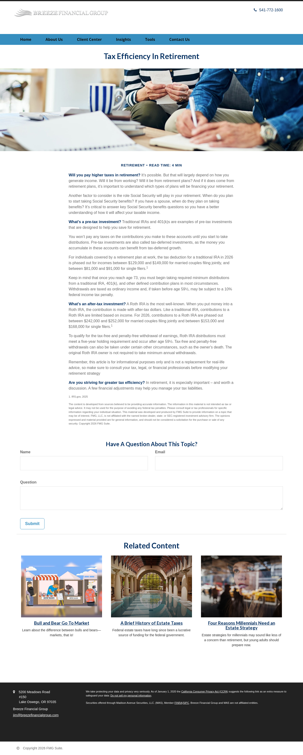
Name (25, 452)
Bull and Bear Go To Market (61, 623)
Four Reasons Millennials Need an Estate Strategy (241, 625)
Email (160, 452)
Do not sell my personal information (130, 695)
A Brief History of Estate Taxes (151, 623)
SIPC (186, 702)
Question (28, 482)
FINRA (178, 702)
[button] (54, 39)
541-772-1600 (268, 10)
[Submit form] (32, 524)
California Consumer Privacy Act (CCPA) (204, 691)
